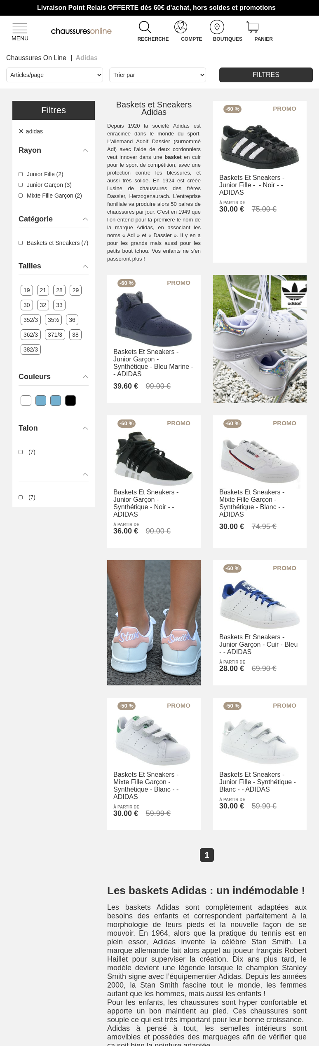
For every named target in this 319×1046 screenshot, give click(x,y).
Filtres (266, 74)
